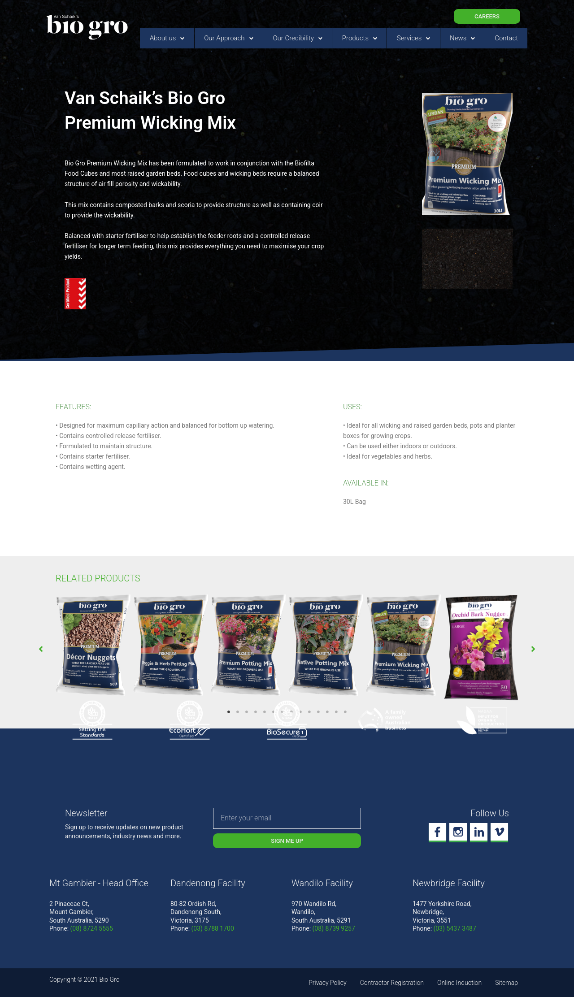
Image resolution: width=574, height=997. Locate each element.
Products (359, 38)
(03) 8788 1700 (212, 928)
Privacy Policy (327, 982)
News (462, 38)
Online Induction (459, 982)
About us (167, 38)
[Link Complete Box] (93, 646)
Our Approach (228, 38)
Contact (506, 38)
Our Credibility (297, 38)
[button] (41, 649)
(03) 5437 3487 (455, 928)
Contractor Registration (392, 982)
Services (413, 38)
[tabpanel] (93, 646)
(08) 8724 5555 (91, 928)
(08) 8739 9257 (334, 928)
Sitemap (506, 982)
